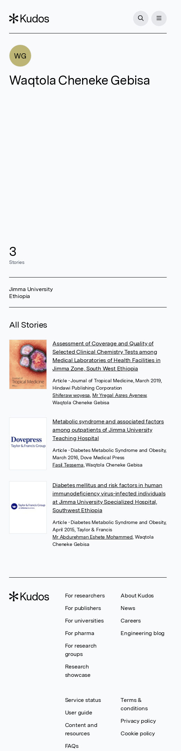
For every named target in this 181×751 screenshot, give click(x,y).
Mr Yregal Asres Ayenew (119, 395)
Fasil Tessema (67, 465)
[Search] (141, 18)
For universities (84, 620)
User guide (78, 712)
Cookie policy (137, 733)
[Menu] (159, 18)
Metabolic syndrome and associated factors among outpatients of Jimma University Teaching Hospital (108, 429)
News (128, 608)
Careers (131, 620)
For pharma (79, 633)
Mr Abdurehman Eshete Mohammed (92, 537)
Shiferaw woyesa (71, 395)
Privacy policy (138, 721)
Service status (83, 700)
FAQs (72, 746)
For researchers (85, 595)
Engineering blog (143, 633)
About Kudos (137, 595)
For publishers (83, 608)
